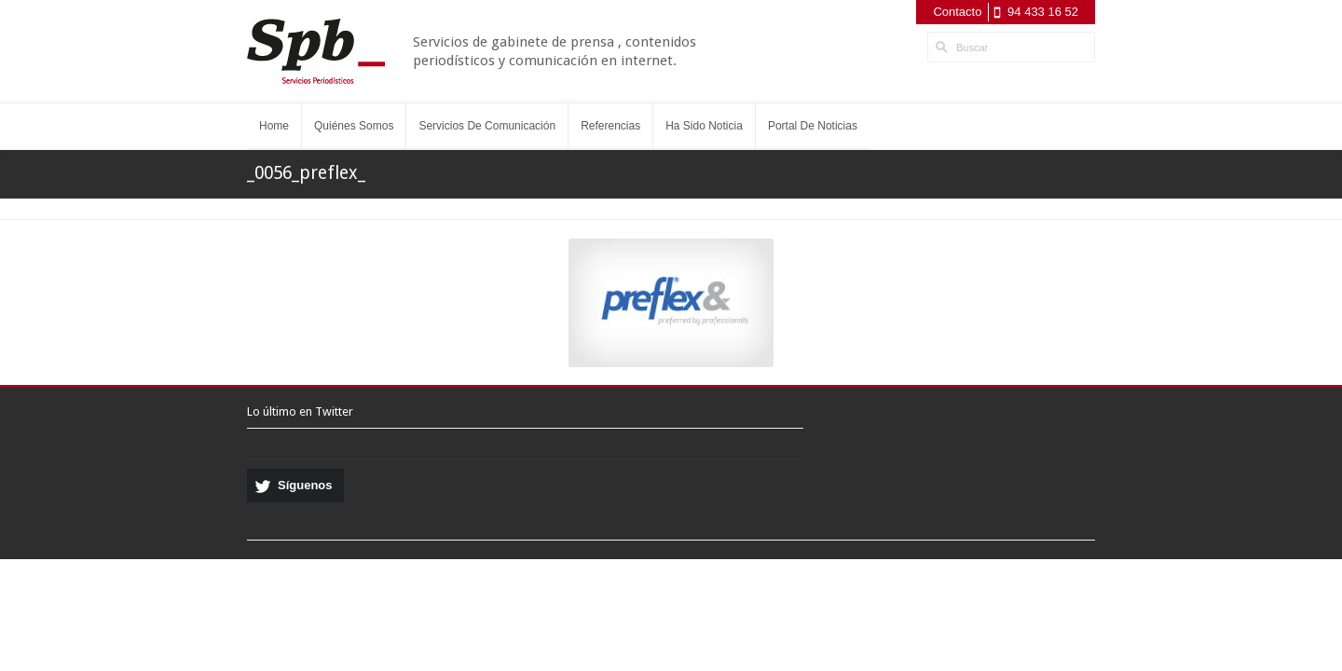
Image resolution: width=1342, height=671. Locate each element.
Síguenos (305, 485)
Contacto (957, 12)
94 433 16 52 (1042, 12)
